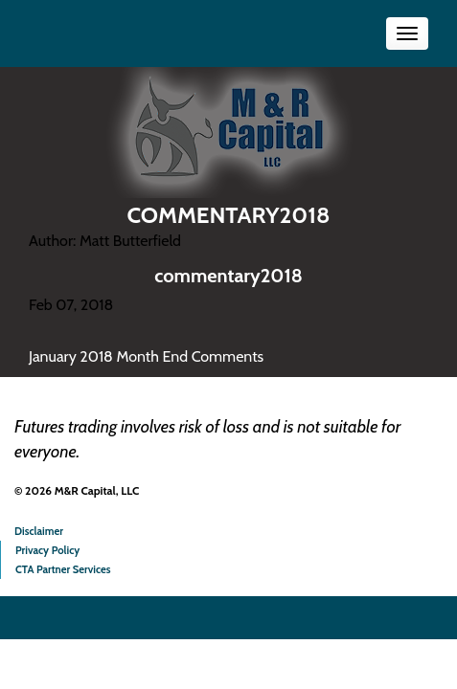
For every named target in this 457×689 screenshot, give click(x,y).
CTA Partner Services (62, 569)
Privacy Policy (47, 550)
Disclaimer (38, 531)
